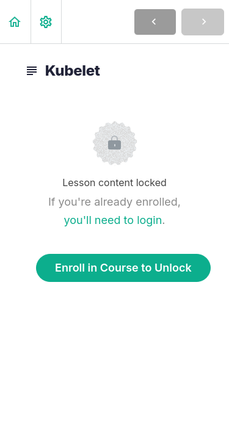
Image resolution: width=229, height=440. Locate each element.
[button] (15, 21)
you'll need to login (113, 220)
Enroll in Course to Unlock (123, 267)
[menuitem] (46, 21)
